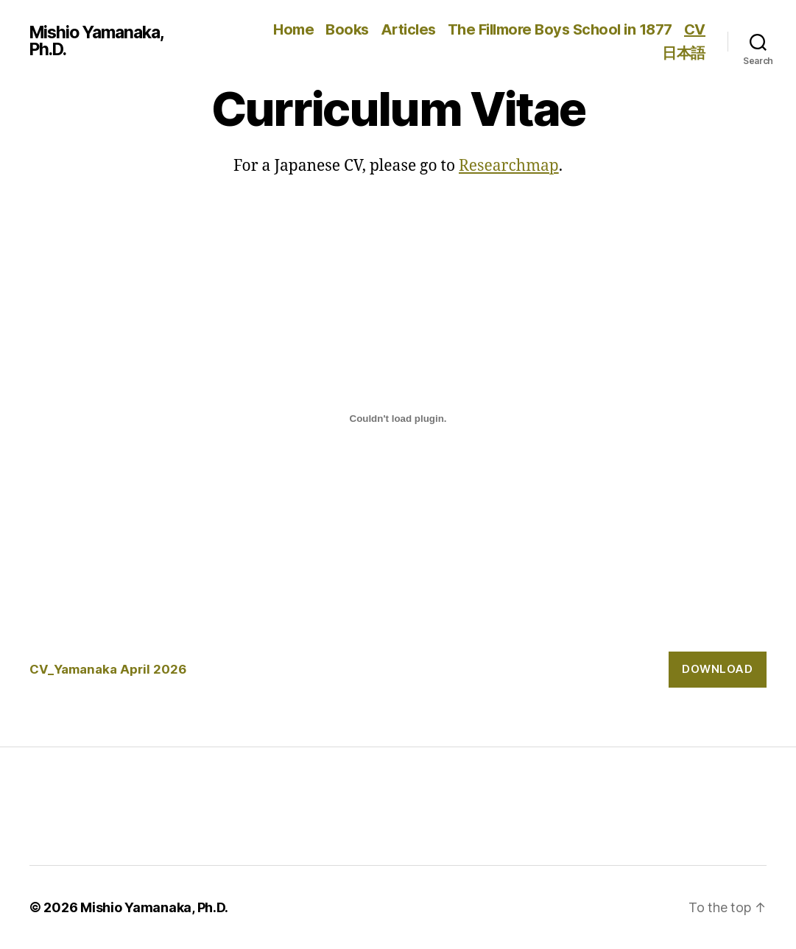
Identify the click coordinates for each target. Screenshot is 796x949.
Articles (408, 29)
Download (717, 669)
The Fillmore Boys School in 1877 (560, 29)
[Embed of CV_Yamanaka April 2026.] (398, 418)
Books (347, 29)
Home (293, 29)
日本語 (683, 53)
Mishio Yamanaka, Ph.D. (96, 41)
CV (694, 29)
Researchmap (509, 166)
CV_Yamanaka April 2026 (107, 669)
